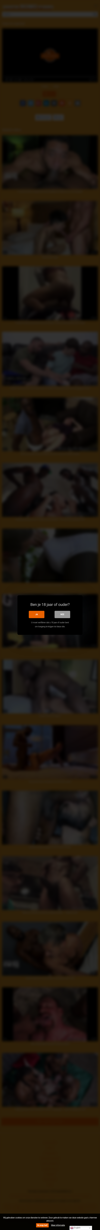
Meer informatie (58, 1225)
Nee (62, 614)
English (75, 1227)
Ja (36, 614)
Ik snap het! (42, 1225)
